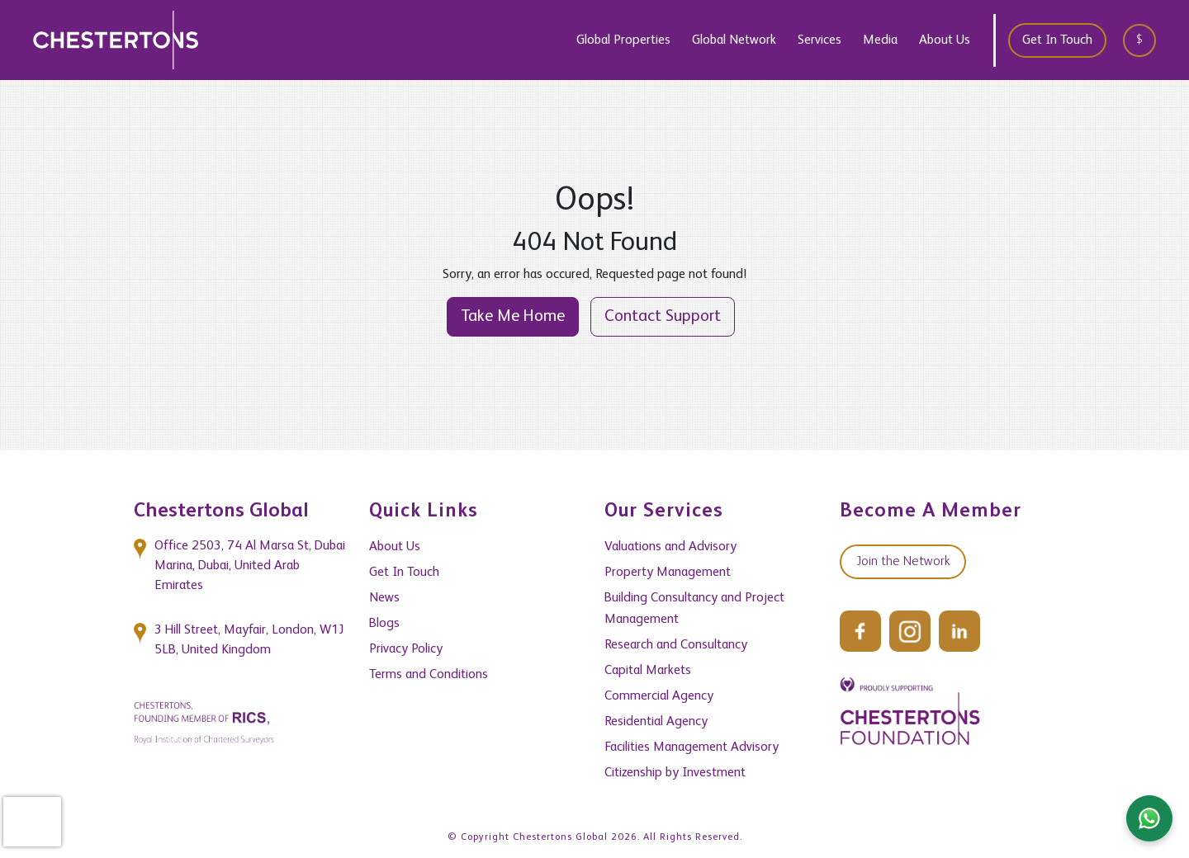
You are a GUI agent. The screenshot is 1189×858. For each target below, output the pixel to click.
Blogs (384, 623)
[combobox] (1145, 40)
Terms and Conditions (428, 674)
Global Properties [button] (623, 40)
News (384, 598)
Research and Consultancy (675, 645)
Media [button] (880, 40)
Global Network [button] (734, 40)
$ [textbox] (1139, 39)
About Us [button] (944, 40)
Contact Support (662, 317)
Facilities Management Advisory (691, 747)
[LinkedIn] (959, 631)
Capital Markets (647, 670)
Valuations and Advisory (670, 547)
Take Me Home (513, 317)
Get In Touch (1057, 40)
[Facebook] (860, 631)
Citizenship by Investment (675, 773)
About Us (394, 547)
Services (819, 40)
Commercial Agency (658, 696)
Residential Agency (656, 721)
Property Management (667, 572)
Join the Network (903, 561)
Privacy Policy (406, 649)
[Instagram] (910, 631)
